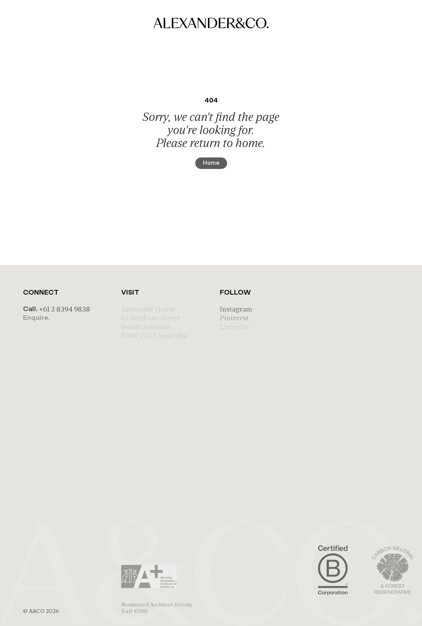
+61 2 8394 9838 (64, 309)
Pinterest (234, 318)
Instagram (236, 309)
